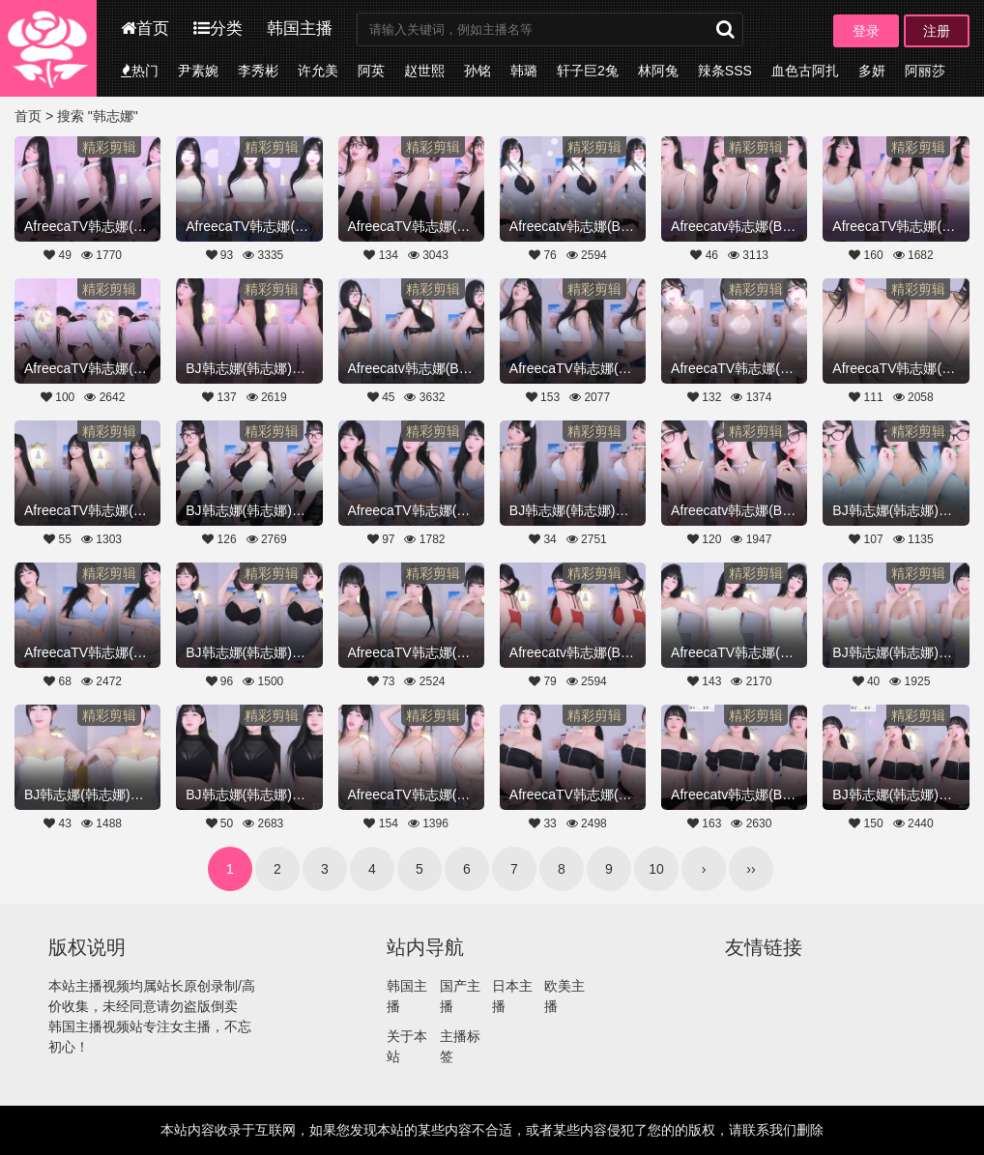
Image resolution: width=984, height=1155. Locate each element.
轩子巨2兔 (588, 70)
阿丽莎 (925, 70)
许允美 (318, 70)
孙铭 (477, 70)
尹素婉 (198, 70)
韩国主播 (300, 28)
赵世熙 (424, 70)
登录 (866, 31)
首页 (145, 28)
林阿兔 (658, 70)
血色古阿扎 (805, 70)
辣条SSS (725, 70)
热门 (140, 70)
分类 (218, 28)
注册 (936, 31)
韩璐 (523, 70)
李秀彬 (258, 70)
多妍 (871, 70)
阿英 (371, 70)
